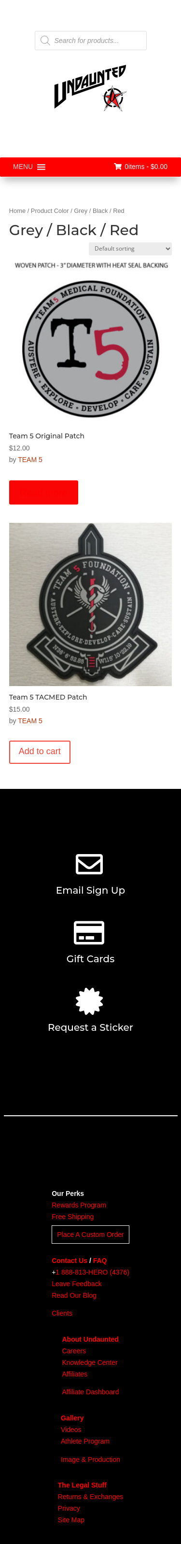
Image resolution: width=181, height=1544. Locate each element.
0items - (140, 166)
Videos (71, 1429)
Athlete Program (85, 1441)
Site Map (71, 1520)
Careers (74, 1351)
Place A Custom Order (90, 1234)
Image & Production (90, 1459)
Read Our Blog (74, 1295)
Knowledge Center (89, 1362)
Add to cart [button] (40, 751)
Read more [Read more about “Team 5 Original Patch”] (44, 492)
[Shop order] (130, 248)
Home (17, 210)
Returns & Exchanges (90, 1497)
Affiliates (74, 1374)
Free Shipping (73, 1217)
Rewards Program (79, 1205)
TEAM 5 (30, 459)
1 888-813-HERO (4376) (92, 1272)
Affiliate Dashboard (90, 1392)
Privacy (69, 1508)
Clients (62, 1313)
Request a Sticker (90, 1027)
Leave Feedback (77, 1284)
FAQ (100, 1260)
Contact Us (69, 1260)
